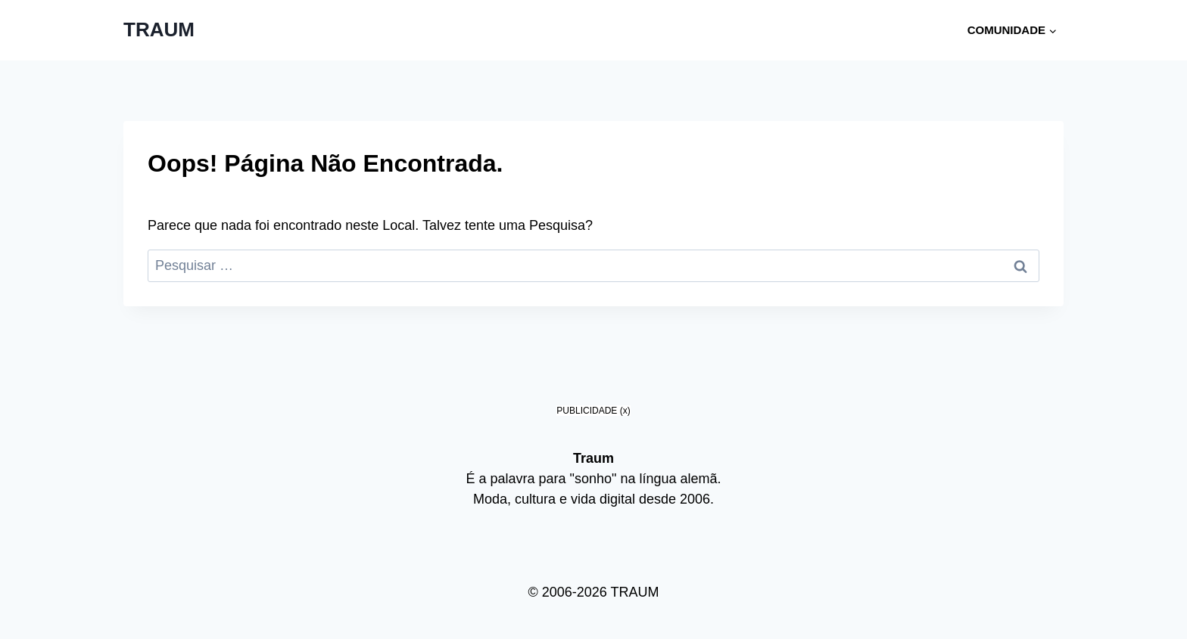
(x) (625, 410)
